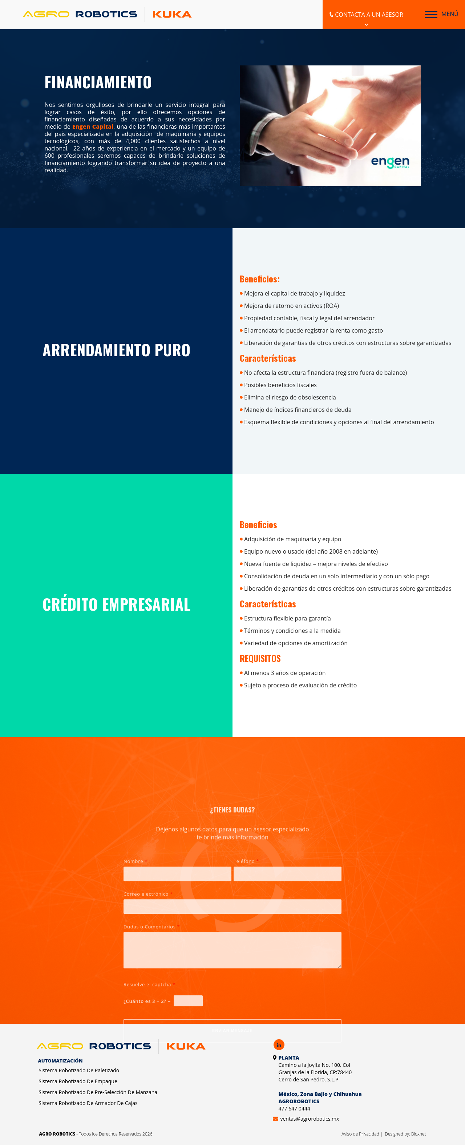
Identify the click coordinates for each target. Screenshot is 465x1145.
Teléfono (246, 950)
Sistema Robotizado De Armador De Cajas (88, 1103)
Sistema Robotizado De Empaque (78, 1081)
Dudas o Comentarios (152, 1016)
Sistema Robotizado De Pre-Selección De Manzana (98, 1092)
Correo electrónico (148, 983)
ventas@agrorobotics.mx (309, 1118)
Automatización (60, 1060)
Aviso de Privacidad (360, 1134)
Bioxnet (418, 1134)
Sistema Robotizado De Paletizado (79, 1070)
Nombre (135, 950)
